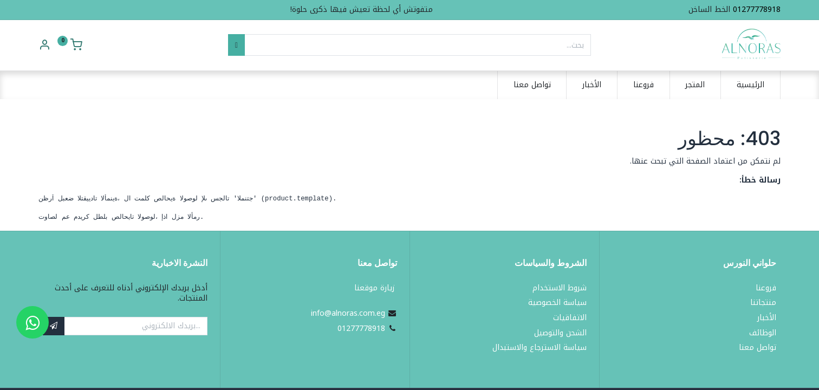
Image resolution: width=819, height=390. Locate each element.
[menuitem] (750, 85)
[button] (53, 326)
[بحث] (236, 45)
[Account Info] (44, 46)
